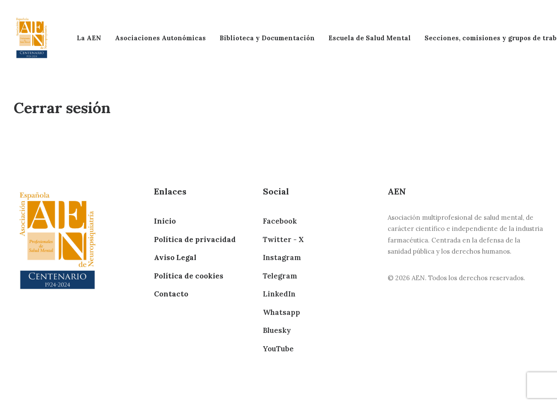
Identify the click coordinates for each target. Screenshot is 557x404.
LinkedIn (279, 294)
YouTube (278, 348)
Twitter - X (283, 239)
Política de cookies (188, 276)
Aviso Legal (175, 257)
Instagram (282, 257)
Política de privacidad (195, 239)
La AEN (89, 38)
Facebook (280, 221)
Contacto (171, 294)
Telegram (280, 276)
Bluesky (277, 330)
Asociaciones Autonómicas (160, 38)
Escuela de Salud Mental (369, 38)
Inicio (165, 221)
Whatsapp (281, 312)
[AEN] (32, 37)
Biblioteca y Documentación (267, 38)
